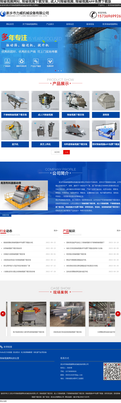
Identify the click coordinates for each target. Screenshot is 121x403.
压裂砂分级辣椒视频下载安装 (31, 254)
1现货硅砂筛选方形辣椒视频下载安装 (31, 260)
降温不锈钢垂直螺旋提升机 (93, 260)
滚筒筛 (106, 115)
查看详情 (5, 215)
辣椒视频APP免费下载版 (94, 393)
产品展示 (50, 24)
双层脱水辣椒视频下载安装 (93, 254)
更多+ (56, 231)
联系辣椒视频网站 (114, 5)
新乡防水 (16, 352)
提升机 (15, 144)
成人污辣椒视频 (45, 115)
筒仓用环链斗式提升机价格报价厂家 (31, 266)
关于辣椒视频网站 (30, 24)
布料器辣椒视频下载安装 (75, 144)
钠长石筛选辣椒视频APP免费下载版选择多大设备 (93, 248)
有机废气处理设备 (40, 352)
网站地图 (3, 401)
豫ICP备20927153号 (81, 397)
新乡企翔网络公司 (57, 397)
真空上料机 (45, 144)
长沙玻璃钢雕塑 (26, 352)
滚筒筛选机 (108, 393)
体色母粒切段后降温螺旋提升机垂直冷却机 (93, 266)
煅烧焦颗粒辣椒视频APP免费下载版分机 (31, 242)
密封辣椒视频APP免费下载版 (105, 144)
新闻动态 (70, 24)
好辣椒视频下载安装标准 (31, 248)
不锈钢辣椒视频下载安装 (15, 115)
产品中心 (101, 5)
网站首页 (10, 24)
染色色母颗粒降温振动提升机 (93, 271)
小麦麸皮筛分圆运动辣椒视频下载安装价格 (31, 271)
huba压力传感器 (6, 352)
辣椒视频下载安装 (75, 115)
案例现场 (90, 24)
